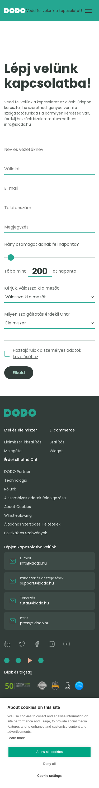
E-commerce (62, 430)
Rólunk (10, 489)
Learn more (16, 738)
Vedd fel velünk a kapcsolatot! (54, 10)
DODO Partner (17, 471)
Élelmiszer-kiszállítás (22, 442)
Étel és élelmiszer (20, 430)
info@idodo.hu (33, 563)
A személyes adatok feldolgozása (35, 498)
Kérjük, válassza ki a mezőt (31, 288)
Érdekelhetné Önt (20, 459)
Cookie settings (49, 776)
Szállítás (57, 442)
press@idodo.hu (34, 623)
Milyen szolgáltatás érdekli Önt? (37, 314)
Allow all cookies (49, 752)
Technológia (15, 480)
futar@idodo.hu (34, 603)
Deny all (49, 764)
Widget (56, 451)
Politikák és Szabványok (25, 533)
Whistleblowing (18, 515)
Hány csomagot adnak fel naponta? (49, 259)
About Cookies (17, 506)
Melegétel (13, 451)
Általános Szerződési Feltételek (32, 524)
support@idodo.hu (37, 583)
